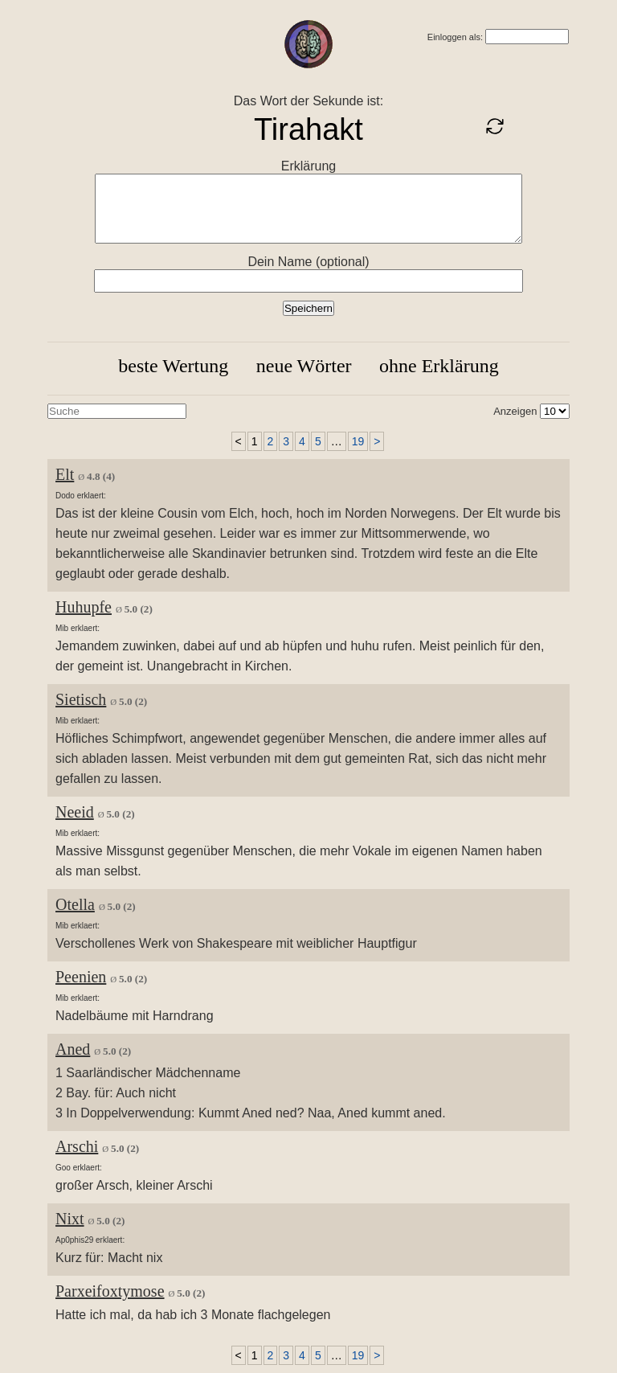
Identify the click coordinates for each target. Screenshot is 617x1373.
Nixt (69, 1219)
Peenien (80, 977)
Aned (72, 1049)
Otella (75, 904)
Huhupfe (83, 607)
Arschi (76, 1146)
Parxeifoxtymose (110, 1291)
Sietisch (80, 699)
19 (358, 441)
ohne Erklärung (439, 365)
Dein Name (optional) (308, 261)
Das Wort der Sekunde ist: (308, 101)
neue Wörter (304, 365)
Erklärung (308, 166)
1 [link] (254, 441)
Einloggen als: (455, 37)
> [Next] (377, 441)
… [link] (336, 441)
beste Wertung (173, 365)
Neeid (74, 812)
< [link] (238, 441)
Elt (64, 474)
